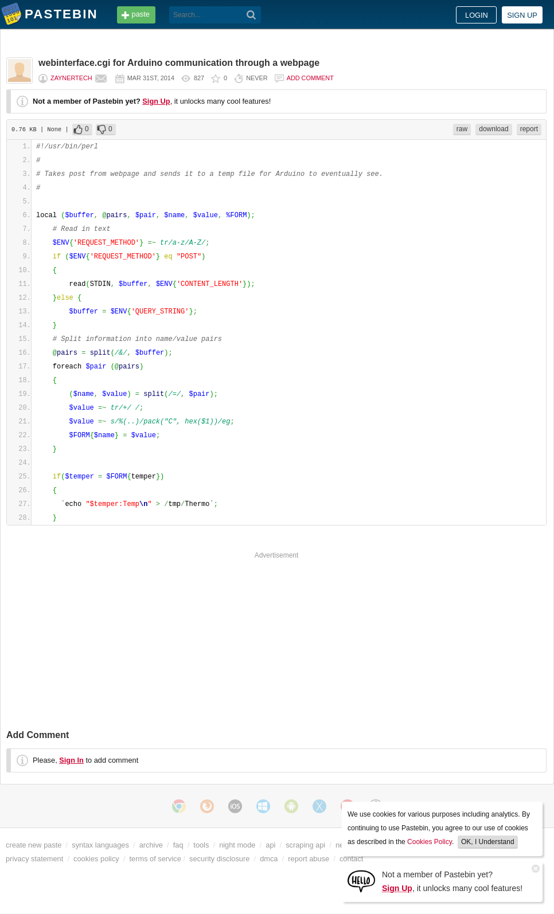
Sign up (522, 15)
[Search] (251, 14)
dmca (269, 858)
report (529, 129)
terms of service (155, 858)
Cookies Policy (429, 842)
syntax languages (100, 845)
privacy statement (34, 858)
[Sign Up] (361, 880)
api (270, 845)
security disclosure (219, 858)
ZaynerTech (71, 77)
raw (462, 129)
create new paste (33, 845)
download (493, 129)
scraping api (305, 845)
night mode (237, 845)
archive (151, 845)
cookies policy (96, 858)
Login (476, 15)
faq (178, 845)
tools (201, 845)
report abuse (308, 858)
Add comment (310, 77)
